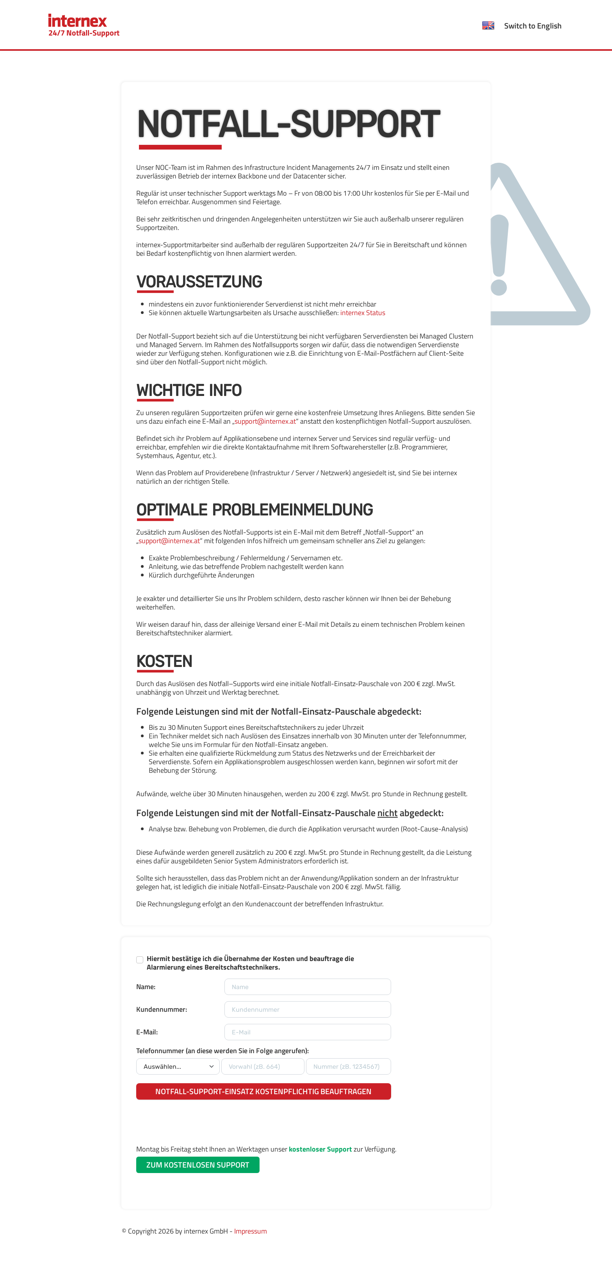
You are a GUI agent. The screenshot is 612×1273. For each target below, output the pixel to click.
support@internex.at (265, 421)
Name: (145, 986)
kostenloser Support (320, 1149)
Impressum (250, 1231)
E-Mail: (147, 1032)
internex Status (362, 312)
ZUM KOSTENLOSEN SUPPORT (197, 1165)
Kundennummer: (161, 1009)
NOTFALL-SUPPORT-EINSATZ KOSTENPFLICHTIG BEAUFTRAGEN (263, 1091)
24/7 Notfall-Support (83, 26)
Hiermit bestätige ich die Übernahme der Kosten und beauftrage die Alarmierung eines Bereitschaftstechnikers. (250, 963)
